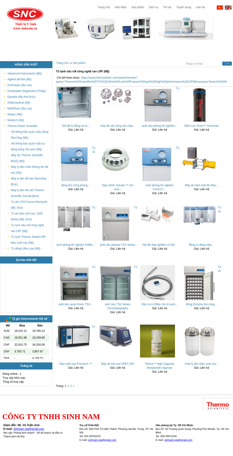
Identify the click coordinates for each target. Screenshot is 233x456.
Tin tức (167, 7)
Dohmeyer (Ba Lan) (19, 85)
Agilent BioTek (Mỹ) (19, 79)
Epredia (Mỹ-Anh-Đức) (21, 96)
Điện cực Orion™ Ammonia (202, 125)
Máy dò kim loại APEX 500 (117, 363)
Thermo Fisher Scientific (22, 126)
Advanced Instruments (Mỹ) (24, 73)
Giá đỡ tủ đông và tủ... (75, 125)
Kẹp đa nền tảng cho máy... (118, 125)
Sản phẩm (137, 7)
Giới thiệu (121, 7)
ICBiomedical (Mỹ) (18, 102)
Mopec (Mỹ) (14, 114)
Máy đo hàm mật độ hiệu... (201, 185)
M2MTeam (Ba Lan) (19, 108)
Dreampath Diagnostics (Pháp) (26, 91)
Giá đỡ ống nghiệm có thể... (159, 244)
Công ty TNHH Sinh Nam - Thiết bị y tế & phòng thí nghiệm (25, 19)
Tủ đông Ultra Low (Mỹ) (25, 248)
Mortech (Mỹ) (15, 120)
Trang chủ (103, 7)
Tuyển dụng (183, 7)
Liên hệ (200, 7)
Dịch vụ (153, 7)
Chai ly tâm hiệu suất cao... (201, 363)
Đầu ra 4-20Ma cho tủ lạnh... (159, 304)
